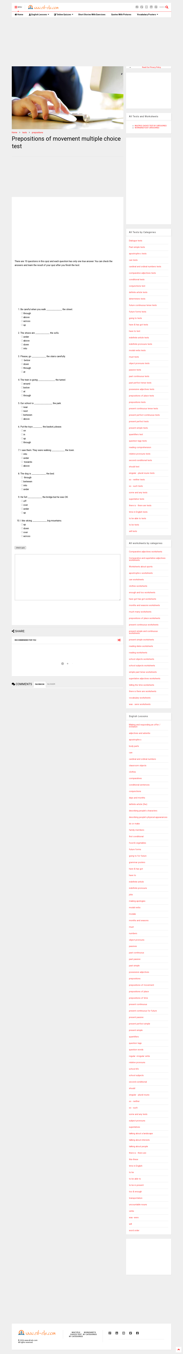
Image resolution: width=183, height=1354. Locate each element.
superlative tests (136, 499)
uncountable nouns (138, 1204)
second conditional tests (140, 460)
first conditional (136, 836)
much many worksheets (140, 612)
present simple (136, 1030)
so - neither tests (137, 479)
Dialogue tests (135, 240)
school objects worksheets (141, 659)
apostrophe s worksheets (141, 573)
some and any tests (138, 492)
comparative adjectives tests (142, 273)
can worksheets (136, 579)
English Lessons (39, 14)
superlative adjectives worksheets (144, 678)
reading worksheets (138, 652)
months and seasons (139, 920)
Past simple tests (137, 247)
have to (132, 875)
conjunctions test (137, 286)
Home (19, 14)
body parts (134, 746)
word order (134, 1230)
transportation (135, 1198)
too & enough (135, 1191)
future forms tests (137, 312)
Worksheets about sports (141, 566)
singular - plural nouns (139, 1095)
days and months (137, 798)
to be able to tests (137, 518)
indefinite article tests (139, 337)
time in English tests (138, 512)
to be (131, 1172)
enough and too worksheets (142, 592)
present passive (136, 1017)
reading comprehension (140, 447)
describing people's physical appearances (148, 817)
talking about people (138, 1146)
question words (136, 1049)
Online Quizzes (63, 14)
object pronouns (136, 940)
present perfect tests (139, 421)
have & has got (136, 869)
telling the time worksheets (141, 685)
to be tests (134, 525)
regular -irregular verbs (139, 1056)
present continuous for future (143, 1011)
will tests (133, 531)
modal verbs (134, 907)
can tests (133, 260)
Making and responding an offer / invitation (144, 726)
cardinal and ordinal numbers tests (145, 266)
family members (136, 830)
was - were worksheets (140, 704)
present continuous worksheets (143, 625)
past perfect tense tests (140, 383)
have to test (134, 331)
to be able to (135, 1179)
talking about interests (139, 1140)
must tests (134, 357)
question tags (135, 1043)
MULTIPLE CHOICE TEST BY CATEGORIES (150, 126)
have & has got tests (138, 325)
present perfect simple (139, 1024)
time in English (135, 1166)
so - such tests (136, 486)
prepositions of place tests (141, 396)
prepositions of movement (141, 985)
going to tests (135, 318)
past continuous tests (139, 376)
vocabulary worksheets (140, 698)
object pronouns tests (139, 363)
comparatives (135, 778)
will (130, 1224)
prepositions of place (139, 991)
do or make (134, 823)
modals (132, 914)
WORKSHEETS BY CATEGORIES (147, 128)
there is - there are (137, 1153)
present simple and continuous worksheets (143, 632)
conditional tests (137, 279)
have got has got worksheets (142, 599)
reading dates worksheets (141, 646)
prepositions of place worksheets (144, 618)
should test (134, 466)
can (130, 752)
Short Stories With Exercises (91, 14)
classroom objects (137, 765)
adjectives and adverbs (139, 733)
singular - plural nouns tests (142, 473)
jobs (131, 894)
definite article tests (138, 292)
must (131, 927)
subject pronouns (137, 1121)
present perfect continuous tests (144, 415)
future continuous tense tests (143, 305)
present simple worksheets (141, 640)
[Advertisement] (91, 42)
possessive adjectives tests (141, 389)
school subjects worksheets (142, 665)
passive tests (135, 370)
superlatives (134, 1127)
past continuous (136, 953)
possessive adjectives (139, 972)
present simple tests (138, 428)
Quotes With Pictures (121, 14)
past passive (134, 959)
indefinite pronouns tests (140, 344)
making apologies (137, 901)
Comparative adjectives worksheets (145, 551)
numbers (133, 933)
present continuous (138, 1004)
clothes (132, 772)
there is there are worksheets (142, 691)
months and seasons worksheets (144, 605)
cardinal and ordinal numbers (142, 759)
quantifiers (134, 1037)
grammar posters (137, 862)
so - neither (134, 1101)
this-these (133, 1159)
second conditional (138, 1082)
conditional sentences (139, 785)
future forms (135, 849)
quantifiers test (136, 434)
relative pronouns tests (139, 454)
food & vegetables (137, 843)
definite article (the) (138, 804)
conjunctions (135, 791)
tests (24, 132)
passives (133, 946)
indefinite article (136, 882)
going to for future (138, 856)
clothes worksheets (138, 586)
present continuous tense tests (143, 408)
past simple (134, 965)
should (132, 1088)
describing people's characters (143, 811)
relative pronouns (137, 1062)
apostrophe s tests (138, 253)
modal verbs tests (137, 350)
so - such (133, 1108)
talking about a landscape (141, 1133)
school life (134, 1069)
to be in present (136, 1185)
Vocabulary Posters (147, 14)
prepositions (37, 132)
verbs (131, 1211)
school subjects (136, 1075)
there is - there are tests (140, 505)
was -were (134, 1217)
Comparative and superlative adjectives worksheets (147, 559)
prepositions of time (138, 998)
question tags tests (138, 441)
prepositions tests (137, 402)
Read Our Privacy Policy (151, 67)
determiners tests (137, 299)
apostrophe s (135, 739)
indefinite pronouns (138, 888)
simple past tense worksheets (143, 672)
